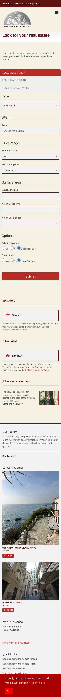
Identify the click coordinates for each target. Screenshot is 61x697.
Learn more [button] (38, 682)
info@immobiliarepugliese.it (16, 642)
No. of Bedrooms (11, 204)
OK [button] (8, 691)
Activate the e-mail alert (14, 668)
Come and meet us (11, 404)
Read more (8, 456)
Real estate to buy (13, 72)
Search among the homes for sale (19, 659)
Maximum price (10, 164)
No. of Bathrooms (11, 217)
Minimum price (10, 150)
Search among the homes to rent (19, 664)
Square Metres (10, 190)
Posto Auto (8, 255)
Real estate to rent (14, 80)
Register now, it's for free (14, 330)
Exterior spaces (10, 243)
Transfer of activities (15, 88)
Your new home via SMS (14, 673)
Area (4, 125)
